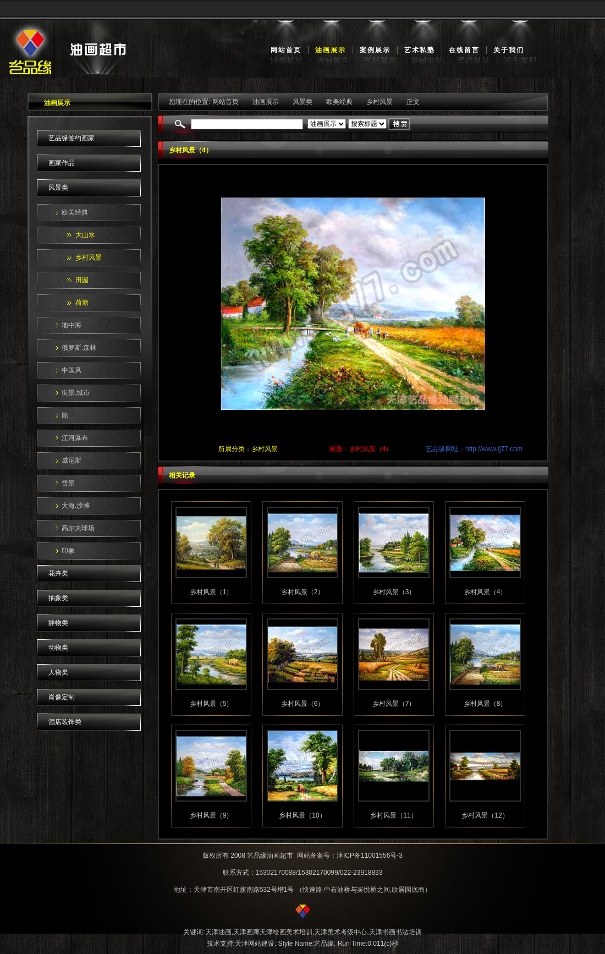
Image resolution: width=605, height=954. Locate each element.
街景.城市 (76, 393)
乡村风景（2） (302, 592)
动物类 (58, 647)
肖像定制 (61, 697)
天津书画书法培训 (395, 932)
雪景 (68, 483)
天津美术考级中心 (340, 932)
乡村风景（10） (302, 815)
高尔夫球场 (78, 528)
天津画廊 (246, 932)
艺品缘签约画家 (71, 138)
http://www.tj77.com (493, 449)
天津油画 (218, 932)
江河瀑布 (75, 438)
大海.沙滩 (76, 505)
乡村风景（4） (485, 592)
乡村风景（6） (302, 704)
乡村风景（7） (394, 704)
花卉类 (58, 573)
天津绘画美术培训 (286, 932)
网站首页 (286, 50)
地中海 (71, 325)
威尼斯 (71, 460)
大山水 (85, 235)
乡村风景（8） (485, 704)
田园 (82, 280)
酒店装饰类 (64, 722)
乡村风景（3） (394, 592)
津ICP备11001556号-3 (370, 855)
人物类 (58, 672)
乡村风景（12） (484, 815)
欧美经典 (75, 212)
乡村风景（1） (211, 592)
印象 (68, 551)
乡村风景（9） (211, 815)
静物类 (58, 623)
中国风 (71, 370)
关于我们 (508, 50)
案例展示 (375, 50)
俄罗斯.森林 (79, 348)
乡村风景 (88, 257)
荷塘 (82, 302)
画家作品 (61, 163)
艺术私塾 (419, 50)
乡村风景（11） (393, 815)
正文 (413, 102)
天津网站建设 (254, 943)
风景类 (58, 187)
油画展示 (330, 50)
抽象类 (58, 598)
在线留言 (464, 50)
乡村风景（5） (211, 704)
